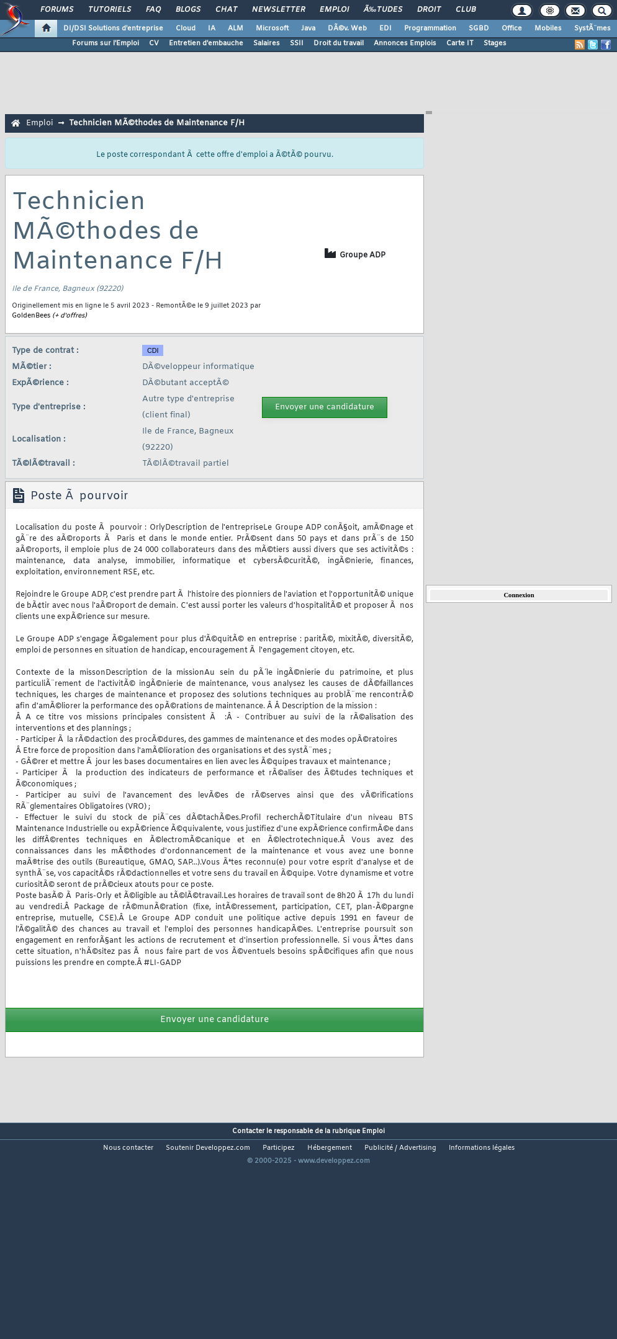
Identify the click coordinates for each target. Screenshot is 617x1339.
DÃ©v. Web (347, 28)
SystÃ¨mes (592, 28)
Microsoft (272, 28)
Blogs (188, 10)
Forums (56, 10)
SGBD (479, 28)
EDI (385, 28)
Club (465, 10)
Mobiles (548, 28)
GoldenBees (31, 315)
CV (154, 43)
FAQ (153, 10)
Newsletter (278, 10)
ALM (235, 28)
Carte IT (460, 43)
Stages (495, 43)
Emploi (334, 10)
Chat (226, 10)
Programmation (430, 28)
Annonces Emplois (405, 43)
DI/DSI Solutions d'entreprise (113, 28)
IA (211, 28)
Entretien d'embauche (206, 43)
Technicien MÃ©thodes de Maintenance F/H (157, 123)
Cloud (186, 28)
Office (512, 28)
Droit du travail (338, 43)
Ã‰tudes (383, 10)
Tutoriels (109, 10)
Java (308, 28)
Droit (429, 10)
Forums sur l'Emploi (105, 43)
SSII (297, 43)
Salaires (266, 43)
